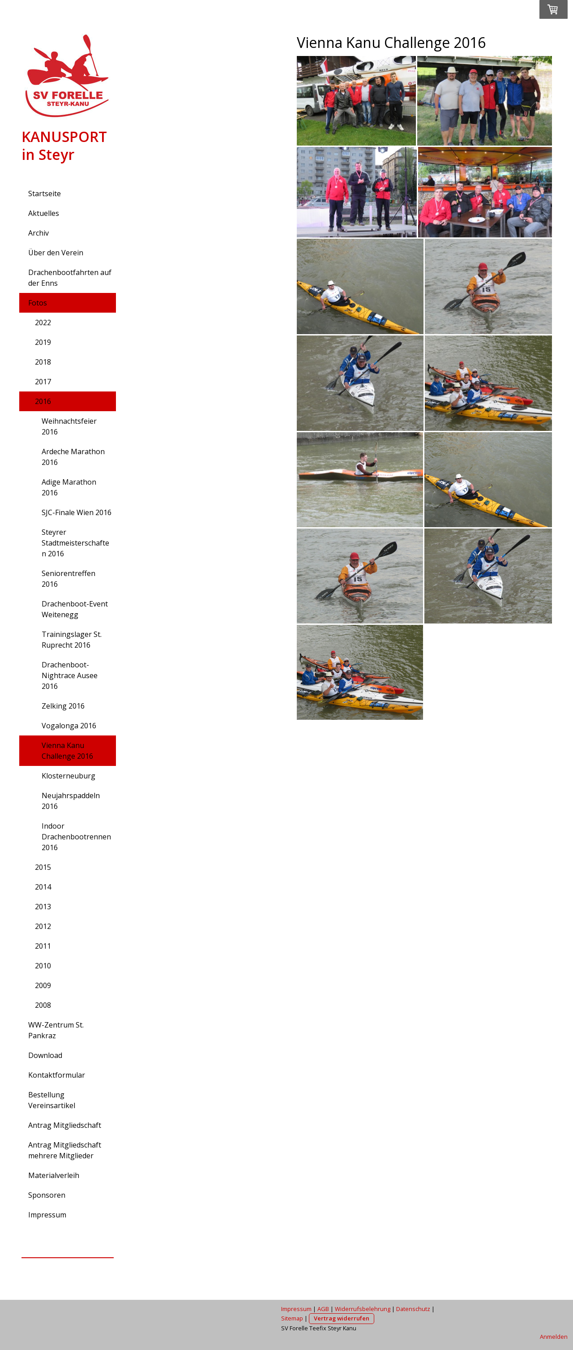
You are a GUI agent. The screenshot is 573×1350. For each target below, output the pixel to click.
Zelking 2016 (63, 706)
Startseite (44, 193)
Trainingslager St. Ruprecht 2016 (72, 639)
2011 (43, 946)
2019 (43, 342)
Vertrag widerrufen (341, 1318)
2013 (43, 906)
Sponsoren (46, 1195)
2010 (43, 966)
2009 (43, 985)
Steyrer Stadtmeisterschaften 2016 (75, 543)
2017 (43, 382)
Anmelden (554, 1337)
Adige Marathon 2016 (69, 487)
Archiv (38, 233)
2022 (43, 322)
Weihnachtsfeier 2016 (69, 426)
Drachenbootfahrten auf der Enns (69, 277)
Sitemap (292, 1318)
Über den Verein (55, 253)
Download (45, 1055)
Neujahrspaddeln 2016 (71, 801)
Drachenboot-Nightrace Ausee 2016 (70, 675)
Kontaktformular (56, 1075)
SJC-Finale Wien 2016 (76, 512)
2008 (43, 1005)
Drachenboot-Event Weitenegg (75, 609)
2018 (43, 362)
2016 (43, 401)
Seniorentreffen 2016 (68, 578)
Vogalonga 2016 (69, 726)
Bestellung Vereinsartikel (51, 1100)
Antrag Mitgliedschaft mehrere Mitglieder (64, 1150)
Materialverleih (53, 1175)
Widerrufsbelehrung (362, 1309)
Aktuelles (43, 213)
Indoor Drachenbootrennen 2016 (76, 836)
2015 (43, 867)
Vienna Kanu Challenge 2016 (67, 750)
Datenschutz (413, 1309)
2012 (43, 926)
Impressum (47, 1215)
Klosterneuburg (68, 776)
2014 (43, 887)
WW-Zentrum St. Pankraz (56, 1030)
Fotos (37, 303)
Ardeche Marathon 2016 (73, 457)
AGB (323, 1309)
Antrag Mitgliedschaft (64, 1125)
